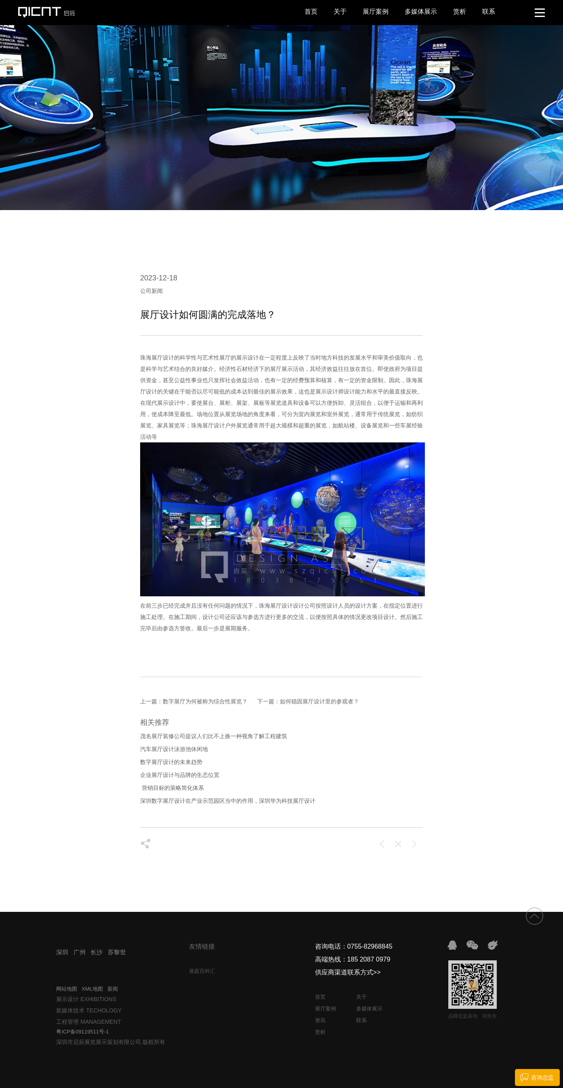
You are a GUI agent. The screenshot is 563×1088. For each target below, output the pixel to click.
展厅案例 (376, 11)
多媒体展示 (421, 11)
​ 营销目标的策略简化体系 (172, 788)
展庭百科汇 (202, 971)
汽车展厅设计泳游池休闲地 (174, 749)
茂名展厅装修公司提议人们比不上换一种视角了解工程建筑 (213, 736)
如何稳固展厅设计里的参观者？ (319, 701)
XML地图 (92, 989)
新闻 (112, 989)
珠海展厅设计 (208, 425)
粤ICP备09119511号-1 (82, 1032)
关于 (340, 11)
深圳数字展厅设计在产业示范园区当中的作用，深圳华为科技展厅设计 (227, 801)
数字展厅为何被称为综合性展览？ (205, 701)
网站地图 (66, 989)
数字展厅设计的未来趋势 (171, 762)
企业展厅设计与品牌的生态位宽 (179, 775)
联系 (488, 11)
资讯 (320, 1020)
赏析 (459, 11)
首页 (311, 11)
